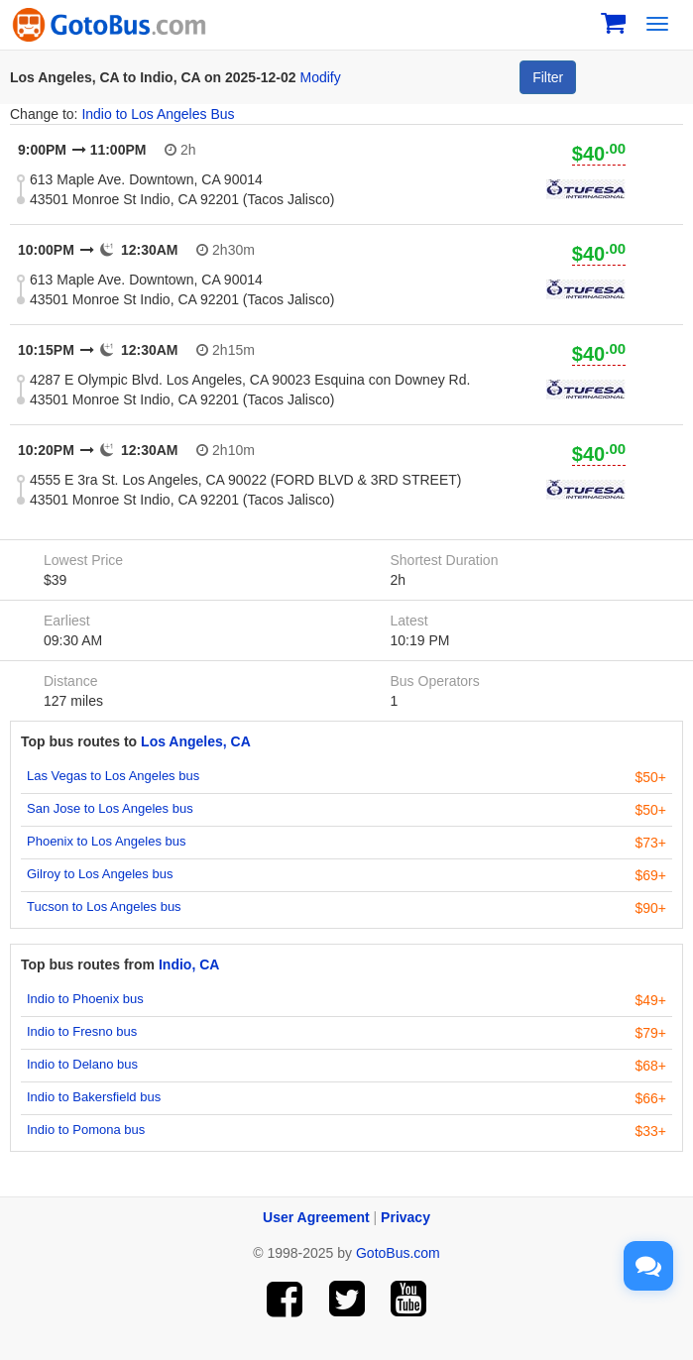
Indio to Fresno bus (82, 1031)
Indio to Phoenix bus (85, 998)
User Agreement (316, 1217)
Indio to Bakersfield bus (94, 1096)
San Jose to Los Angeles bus (110, 808)
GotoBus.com (398, 1253)
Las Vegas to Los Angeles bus (113, 775)
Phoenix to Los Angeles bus (106, 841)
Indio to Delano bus (82, 1064)
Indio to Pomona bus (86, 1129)
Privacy (405, 1217)
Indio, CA (189, 964)
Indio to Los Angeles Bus (157, 114)
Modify (320, 77)
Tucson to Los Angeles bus (104, 906)
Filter (547, 77)
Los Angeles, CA (196, 741)
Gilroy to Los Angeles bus (100, 873)
